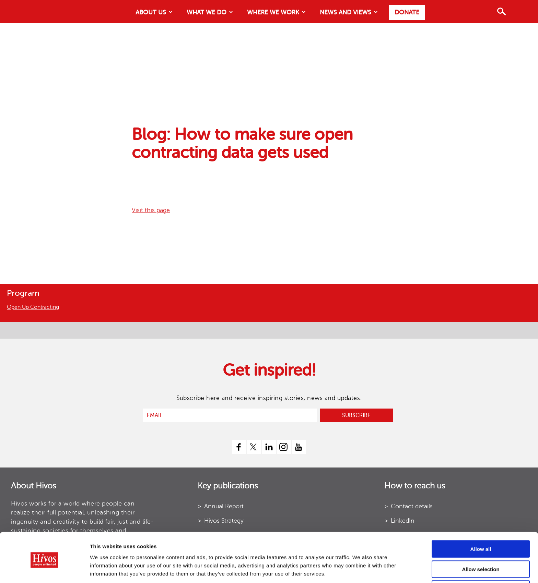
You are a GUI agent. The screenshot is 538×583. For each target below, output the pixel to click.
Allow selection (480, 543)
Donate (407, 12)
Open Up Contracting (33, 307)
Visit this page (151, 210)
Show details (339, 569)
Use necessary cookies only (480, 563)
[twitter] (254, 447)
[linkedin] (269, 447)
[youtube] (299, 447)
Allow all (480, 523)
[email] (230, 415)
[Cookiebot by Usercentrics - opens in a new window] (44, 569)
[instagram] (284, 447)
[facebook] (239, 447)
